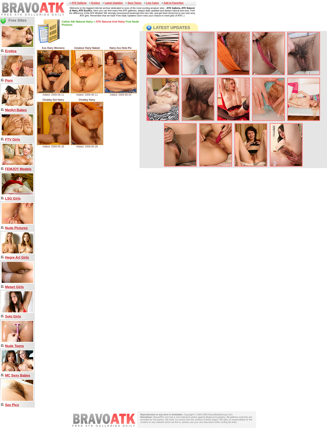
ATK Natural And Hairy (110, 21)
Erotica (95, 2)
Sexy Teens (134, 2)
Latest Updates (114, 2)
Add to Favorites (173, 2)
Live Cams (152, 2)
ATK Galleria (79, 2)
